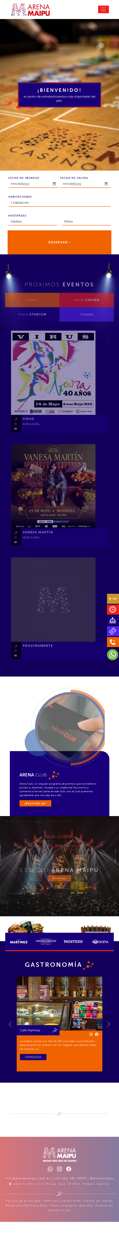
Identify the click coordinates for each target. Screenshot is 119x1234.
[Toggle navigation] (103, 9)
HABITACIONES (20, 196)
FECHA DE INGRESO (23, 177)
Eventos (59, 889)
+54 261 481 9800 (70, 1189)
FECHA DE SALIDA (74, 177)
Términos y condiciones (62, 1211)
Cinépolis (86, 325)
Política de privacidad (23, 1211)
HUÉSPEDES (17, 215)
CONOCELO (33, 1057)
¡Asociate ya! (35, 803)
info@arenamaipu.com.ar (27, 1189)
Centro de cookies (98, 1211)
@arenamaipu (102, 1189)
